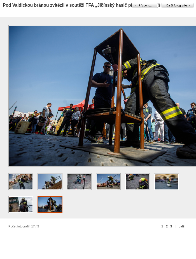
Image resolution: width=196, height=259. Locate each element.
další (182, 226)
